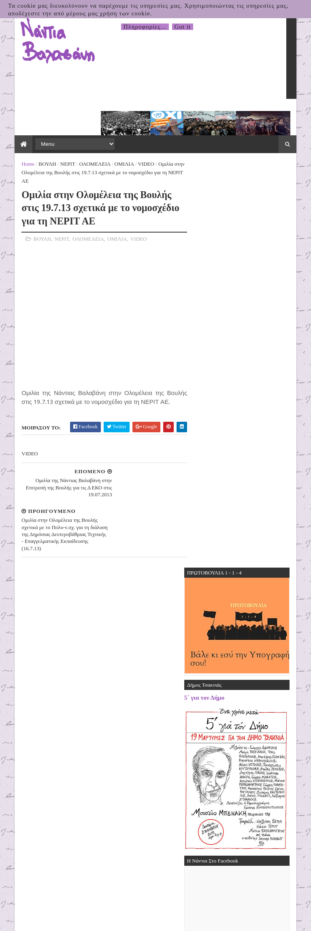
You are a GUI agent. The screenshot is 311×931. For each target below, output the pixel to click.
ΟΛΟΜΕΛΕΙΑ (85, 134)
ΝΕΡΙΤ (58, 134)
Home (18, 134)
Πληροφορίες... (145, 26)
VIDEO (136, 134)
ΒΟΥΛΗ (38, 134)
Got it (183, 26)
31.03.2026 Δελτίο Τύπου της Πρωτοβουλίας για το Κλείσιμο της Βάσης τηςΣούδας (259, 665)
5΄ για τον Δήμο (214, 260)
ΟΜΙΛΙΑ (114, 134)
